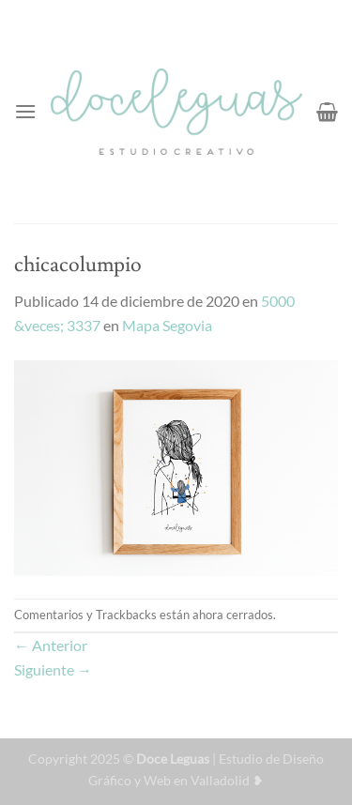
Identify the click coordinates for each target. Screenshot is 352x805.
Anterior (50, 645)
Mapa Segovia (167, 325)
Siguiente (53, 669)
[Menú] (25, 111)
